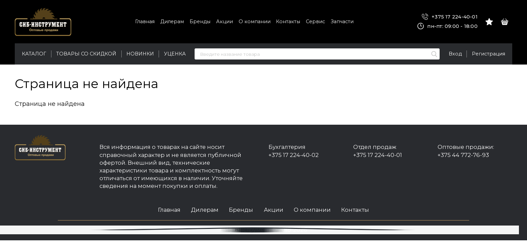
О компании (255, 21)
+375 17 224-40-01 (450, 17)
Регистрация (488, 54)
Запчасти (342, 21)
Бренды (200, 21)
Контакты (288, 21)
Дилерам (172, 21)
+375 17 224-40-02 (294, 155)
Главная (145, 21)
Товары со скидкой (86, 54)
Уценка (175, 54)
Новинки (140, 54)
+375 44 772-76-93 (463, 155)
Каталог (34, 54)
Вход (455, 54)
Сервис (315, 21)
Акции (224, 21)
